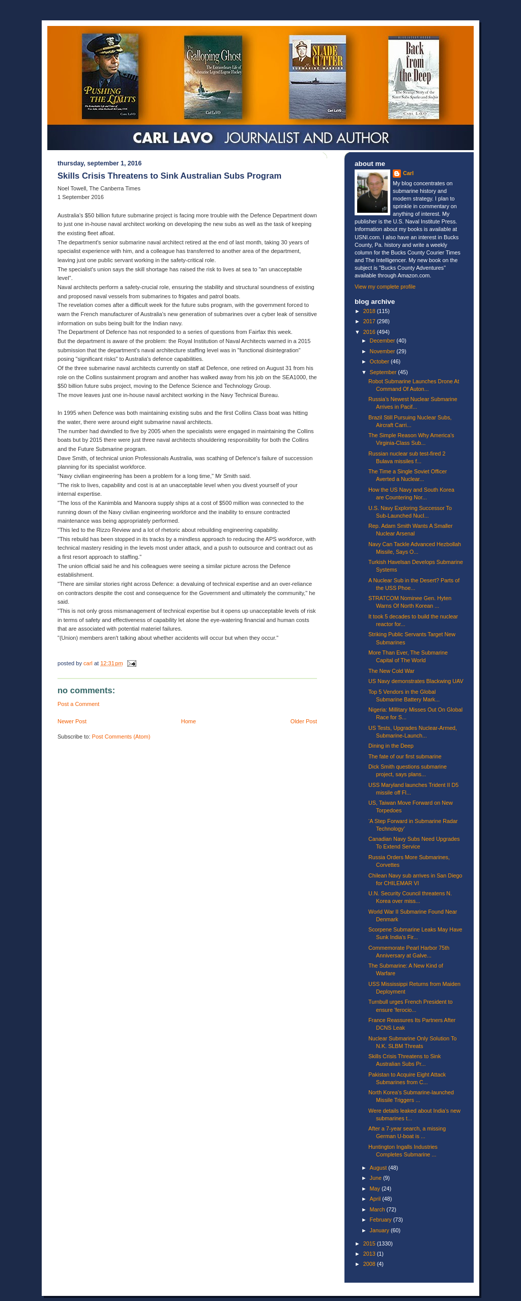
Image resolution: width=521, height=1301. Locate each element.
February (381, 1220)
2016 (370, 332)
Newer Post (71, 721)
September (384, 372)
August (379, 1168)
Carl (408, 173)
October (380, 361)
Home (188, 721)
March (378, 1209)
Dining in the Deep (391, 746)
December (383, 340)
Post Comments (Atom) (121, 736)
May (376, 1188)
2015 (370, 1243)
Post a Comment (78, 704)
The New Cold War (391, 671)
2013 (370, 1254)
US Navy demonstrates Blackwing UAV (416, 681)
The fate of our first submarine (405, 756)
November (383, 351)
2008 (370, 1264)
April (376, 1199)
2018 (370, 311)
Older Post (304, 721)
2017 (370, 321)
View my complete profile (385, 287)
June (376, 1178)
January (380, 1230)
